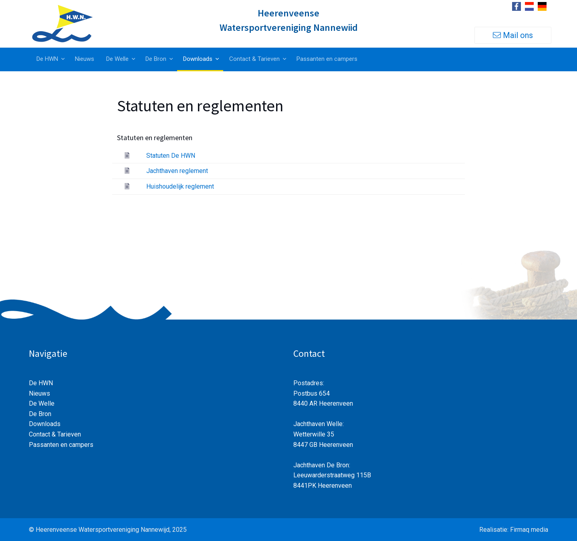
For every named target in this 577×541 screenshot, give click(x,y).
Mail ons (513, 35)
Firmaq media (529, 529)
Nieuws (84, 58)
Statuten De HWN (170, 155)
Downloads (197, 58)
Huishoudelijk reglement (180, 186)
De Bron (155, 58)
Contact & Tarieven (254, 58)
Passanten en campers (327, 58)
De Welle (117, 58)
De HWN (47, 58)
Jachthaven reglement (177, 171)
